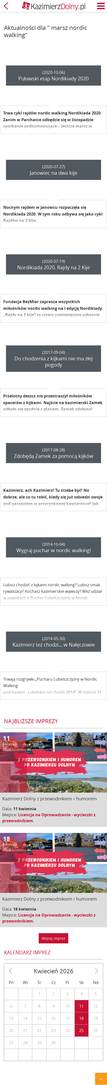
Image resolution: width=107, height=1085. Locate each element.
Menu (101, 6)
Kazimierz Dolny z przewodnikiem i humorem (49, 799)
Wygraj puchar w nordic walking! (53, 550)
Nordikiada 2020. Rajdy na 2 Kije (53, 267)
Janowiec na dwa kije (53, 172)
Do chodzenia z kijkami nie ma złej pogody (53, 361)
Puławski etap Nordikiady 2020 (53, 78)
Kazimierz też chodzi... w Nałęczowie (53, 644)
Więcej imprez (53, 938)
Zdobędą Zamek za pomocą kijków (53, 456)
